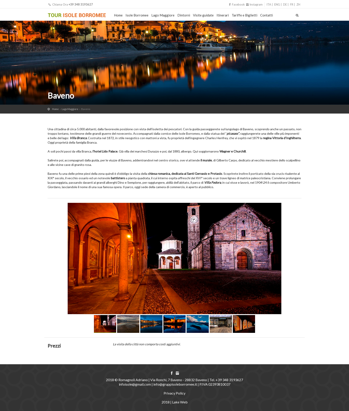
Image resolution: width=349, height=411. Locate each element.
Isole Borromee (137, 15)
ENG (277, 4)
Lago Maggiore (162, 15)
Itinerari (223, 15)
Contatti (266, 15)
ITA (268, 4)
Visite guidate (203, 15)
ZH (298, 4)
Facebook (237, 4)
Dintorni (183, 15)
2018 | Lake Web (175, 402)
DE (285, 4)
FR (291, 4)
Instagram (254, 4)
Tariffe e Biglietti (244, 15)
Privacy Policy (174, 393)
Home (118, 15)
